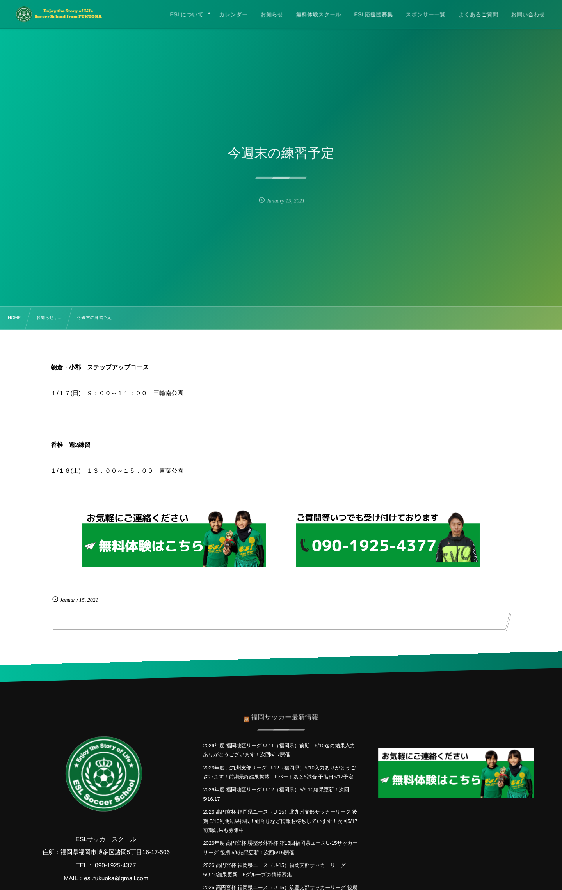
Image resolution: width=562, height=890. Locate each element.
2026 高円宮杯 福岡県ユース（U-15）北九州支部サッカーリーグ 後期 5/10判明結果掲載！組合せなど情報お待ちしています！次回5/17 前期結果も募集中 (282, 821)
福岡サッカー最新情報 (284, 714)
